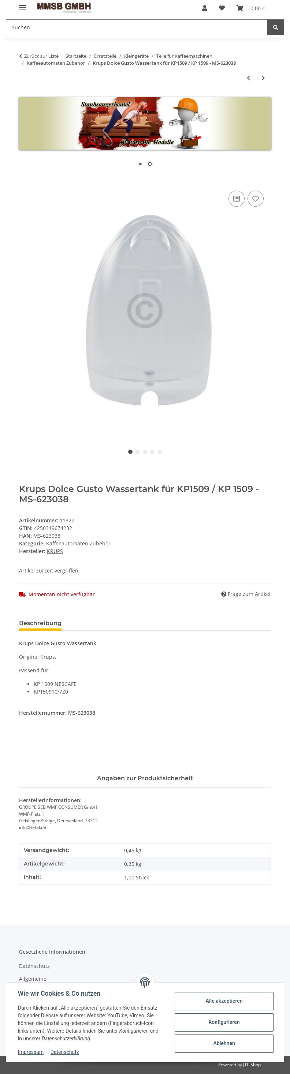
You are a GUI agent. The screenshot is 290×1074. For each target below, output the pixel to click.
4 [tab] (152, 452)
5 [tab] (159, 452)
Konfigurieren (223, 1022)
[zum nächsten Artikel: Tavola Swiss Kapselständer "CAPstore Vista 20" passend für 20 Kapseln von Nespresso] (263, 78)
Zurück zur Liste (41, 56)
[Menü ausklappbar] (22, 4)
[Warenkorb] (251, 8)
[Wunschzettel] (222, 8)
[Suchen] (137, 27)
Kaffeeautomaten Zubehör (78, 543)
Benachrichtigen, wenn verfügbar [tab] (124, 623)
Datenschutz (65, 1052)
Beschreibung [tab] (40, 623)
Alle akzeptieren (223, 1001)
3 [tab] (145, 452)
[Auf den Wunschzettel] (256, 199)
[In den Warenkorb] (25, 181)
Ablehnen (224, 1043)
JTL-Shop (252, 1065)
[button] (204, 8)
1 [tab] (130, 452)
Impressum (31, 1052)
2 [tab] (137, 452)
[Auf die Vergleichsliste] (236, 199)
